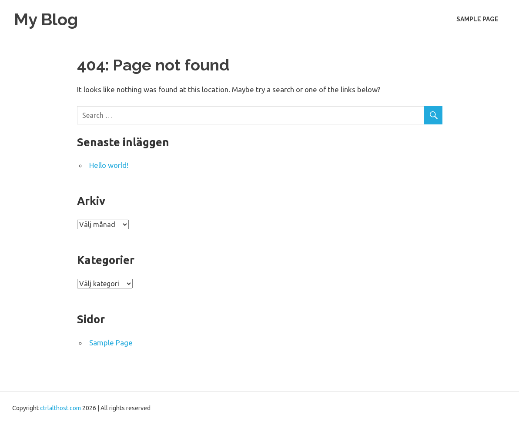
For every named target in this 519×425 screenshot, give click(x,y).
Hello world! (108, 165)
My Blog (46, 19)
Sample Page (477, 19)
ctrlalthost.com (60, 408)
